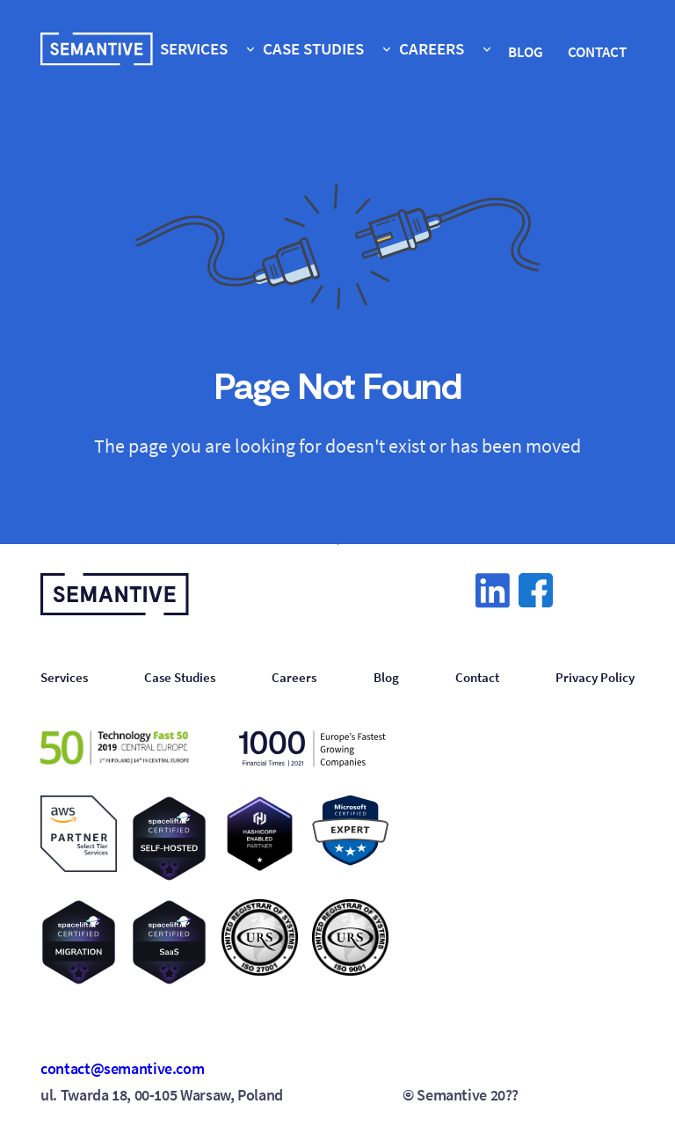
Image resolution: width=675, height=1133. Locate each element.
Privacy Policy (595, 678)
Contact (477, 678)
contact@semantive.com (122, 1069)
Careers (294, 678)
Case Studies (179, 678)
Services (64, 678)
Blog (386, 678)
